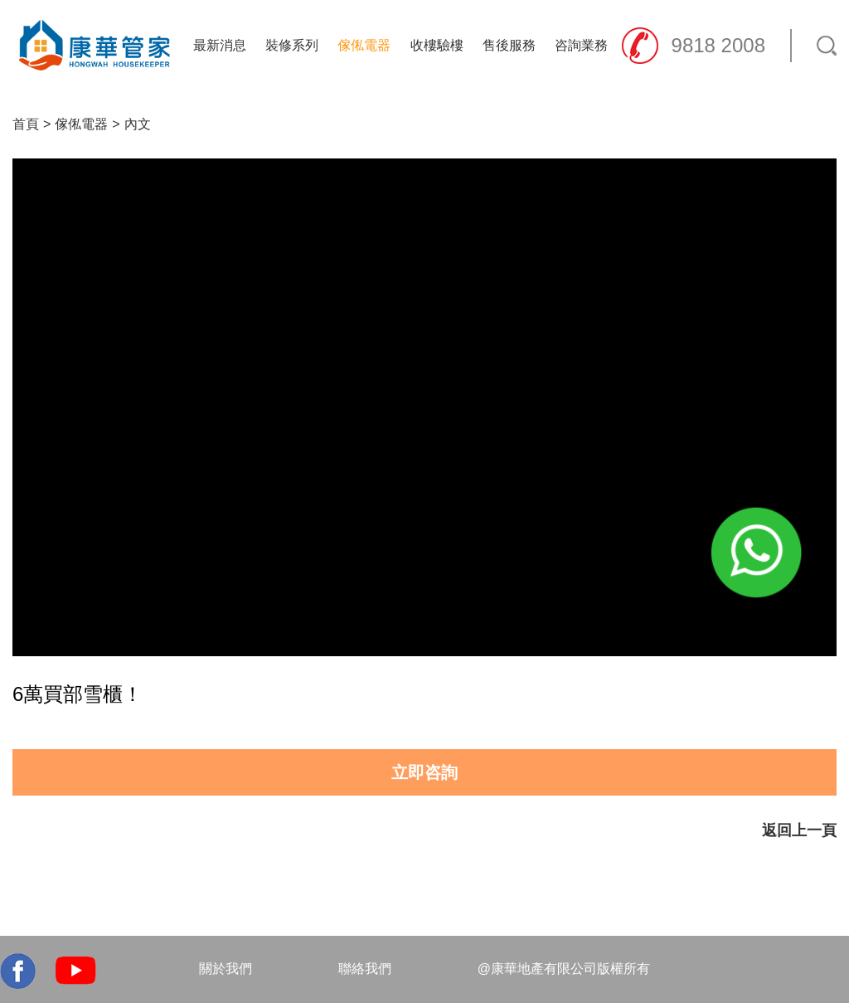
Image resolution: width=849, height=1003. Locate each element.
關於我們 (225, 969)
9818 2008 (718, 45)
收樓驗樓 (436, 45)
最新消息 (219, 45)
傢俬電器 (364, 45)
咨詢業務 (581, 45)
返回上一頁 (799, 830)
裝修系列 (291, 45)
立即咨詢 (424, 772)
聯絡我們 (364, 969)
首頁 (25, 124)
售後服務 (509, 45)
